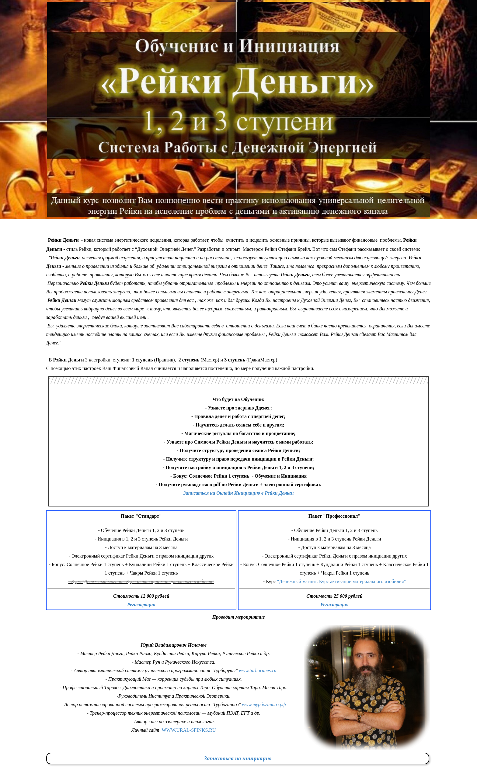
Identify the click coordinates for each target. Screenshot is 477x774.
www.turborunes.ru (257, 670)
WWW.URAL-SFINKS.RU (189, 730)
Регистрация (141, 604)
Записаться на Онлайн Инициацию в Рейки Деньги (238, 493)
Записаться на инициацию (237, 758)
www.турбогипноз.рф (264, 704)
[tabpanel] (238, 303)
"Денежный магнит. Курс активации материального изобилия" (341, 581)
